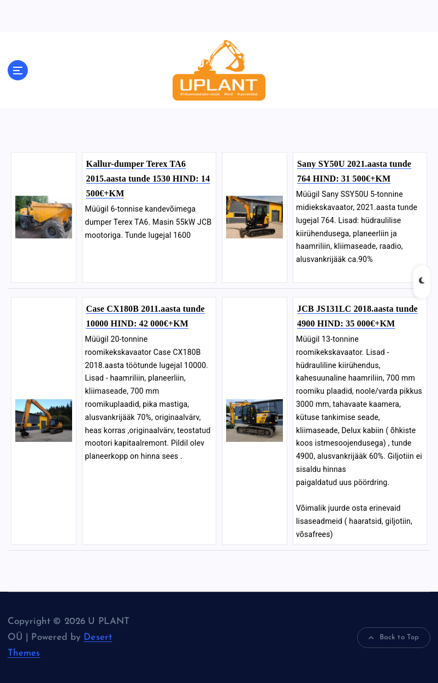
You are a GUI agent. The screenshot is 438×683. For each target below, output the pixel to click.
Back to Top (394, 637)
